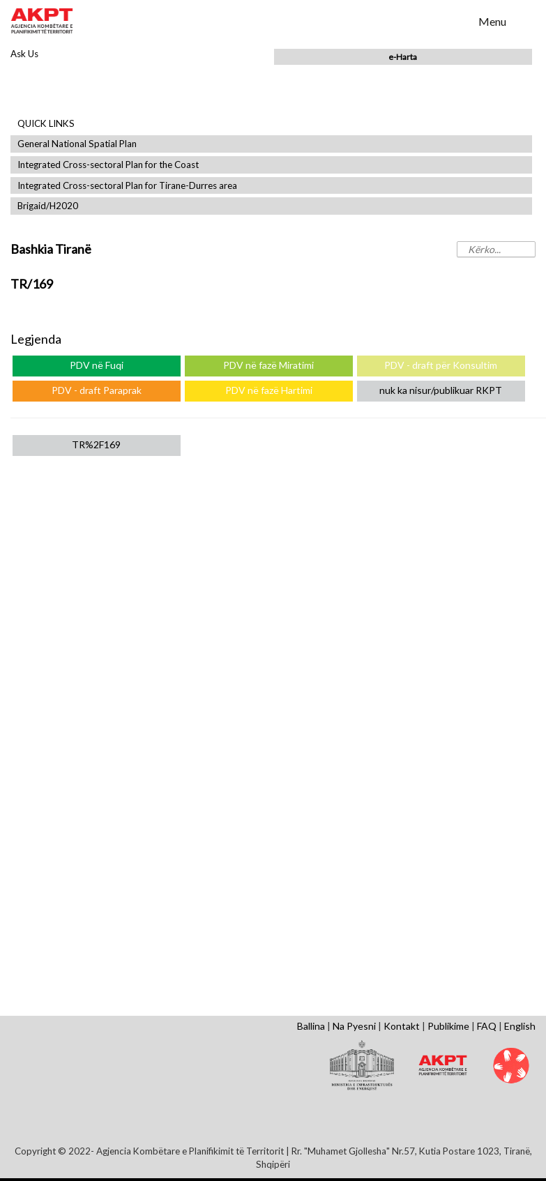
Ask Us (24, 53)
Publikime (448, 1026)
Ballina (311, 1026)
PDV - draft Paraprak (97, 390)
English (520, 1026)
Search (458, 20)
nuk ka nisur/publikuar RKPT (440, 390)
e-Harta (402, 57)
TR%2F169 (96, 444)
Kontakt (402, 1026)
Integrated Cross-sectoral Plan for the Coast (108, 165)
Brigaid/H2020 (47, 206)
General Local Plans (96, 552)
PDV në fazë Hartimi (268, 390)
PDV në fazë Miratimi (268, 365)
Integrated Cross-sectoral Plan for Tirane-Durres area (127, 186)
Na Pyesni (354, 1026)
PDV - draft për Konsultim (440, 365)
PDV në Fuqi (96, 365)
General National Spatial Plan (77, 144)
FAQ (486, 1026)
